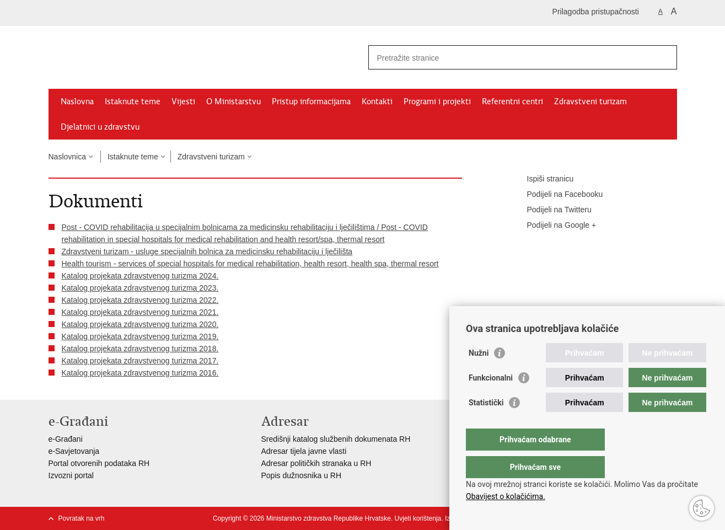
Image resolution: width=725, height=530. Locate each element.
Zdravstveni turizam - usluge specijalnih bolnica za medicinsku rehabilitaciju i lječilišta (207, 251)
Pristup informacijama (311, 101)
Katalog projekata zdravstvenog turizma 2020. (140, 324)
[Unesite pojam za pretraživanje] (511, 58)
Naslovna (77, 101)
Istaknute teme (132, 101)
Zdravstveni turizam (590, 101)
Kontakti (377, 101)
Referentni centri (512, 101)
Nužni (478, 375)
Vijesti (183, 101)
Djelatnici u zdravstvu (100, 127)
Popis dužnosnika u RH (301, 475)
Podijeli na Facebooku (557, 195)
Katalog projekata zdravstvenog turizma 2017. (140, 360)
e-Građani (66, 439)
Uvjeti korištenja (418, 518)
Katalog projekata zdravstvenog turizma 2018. (140, 348)
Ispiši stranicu (543, 179)
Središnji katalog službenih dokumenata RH (336, 439)
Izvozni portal (71, 475)
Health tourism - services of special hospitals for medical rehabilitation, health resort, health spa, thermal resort (250, 263)
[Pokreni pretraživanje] (664, 57)
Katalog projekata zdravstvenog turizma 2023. (140, 287)
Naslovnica (67, 156)
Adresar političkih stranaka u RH (316, 463)
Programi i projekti (437, 101)
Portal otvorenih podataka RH (99, 463)
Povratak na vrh (81, 518)
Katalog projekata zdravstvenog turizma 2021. (140, 312)
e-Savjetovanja (74, 451)
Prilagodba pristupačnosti (595, 11)
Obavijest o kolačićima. (505, 496)
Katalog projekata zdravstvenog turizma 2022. (140, 300)
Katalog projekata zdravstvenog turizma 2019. (140, 336)
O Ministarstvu (233, 101)
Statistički (486, 424)
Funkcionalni (491, 399)
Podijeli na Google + (554, 226)
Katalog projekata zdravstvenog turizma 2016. (140, 372)
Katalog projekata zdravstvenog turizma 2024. (140, 275)
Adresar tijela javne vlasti (304, 451)
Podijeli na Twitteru (552, 210)
